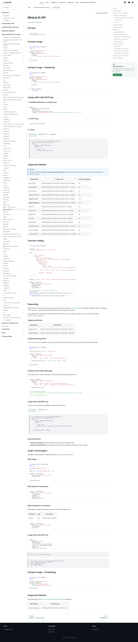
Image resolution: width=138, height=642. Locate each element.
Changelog (70, 2)
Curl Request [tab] (32, 134)
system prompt (75, 308)
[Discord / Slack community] (129, 2)
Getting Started (8, 629)
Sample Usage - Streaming (120, 13)
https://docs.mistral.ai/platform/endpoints (53, 172)
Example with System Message (122, 36)
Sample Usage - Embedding (120, 55)
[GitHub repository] (125, 2)
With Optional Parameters (121, 48)
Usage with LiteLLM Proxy (120, 15)
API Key (115, 8)
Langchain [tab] (53, 134)
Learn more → (117, 74)
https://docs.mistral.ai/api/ (35, 22)
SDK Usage (117, 46)
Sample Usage (117, 10)
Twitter (51, 632)
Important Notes (118, 41)
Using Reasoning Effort (120, 34)
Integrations (54, 2)
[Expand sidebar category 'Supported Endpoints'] (23, 30)
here (38, 174)
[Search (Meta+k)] (8, 7)
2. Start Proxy (117, 20)
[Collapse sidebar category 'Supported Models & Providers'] (23, 34)
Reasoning (116, 29)
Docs (41, 2)
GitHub (95, 629)
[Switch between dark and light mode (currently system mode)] (132, 2)
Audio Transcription (118, 44)
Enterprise (62, 2)
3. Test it (116, 22)
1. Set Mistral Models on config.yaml (124, 17)
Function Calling (117, 27)
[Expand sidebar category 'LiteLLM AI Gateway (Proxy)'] (23, 27)
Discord (51, 629)
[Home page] (29, 7)
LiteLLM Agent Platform (87, 2)
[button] (13, 23)
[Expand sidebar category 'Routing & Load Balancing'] (23, 323)
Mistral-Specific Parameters (121, 51)
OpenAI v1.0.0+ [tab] (43, 134)
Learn (47, 2)
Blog (77, 2)
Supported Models (118, 25)
